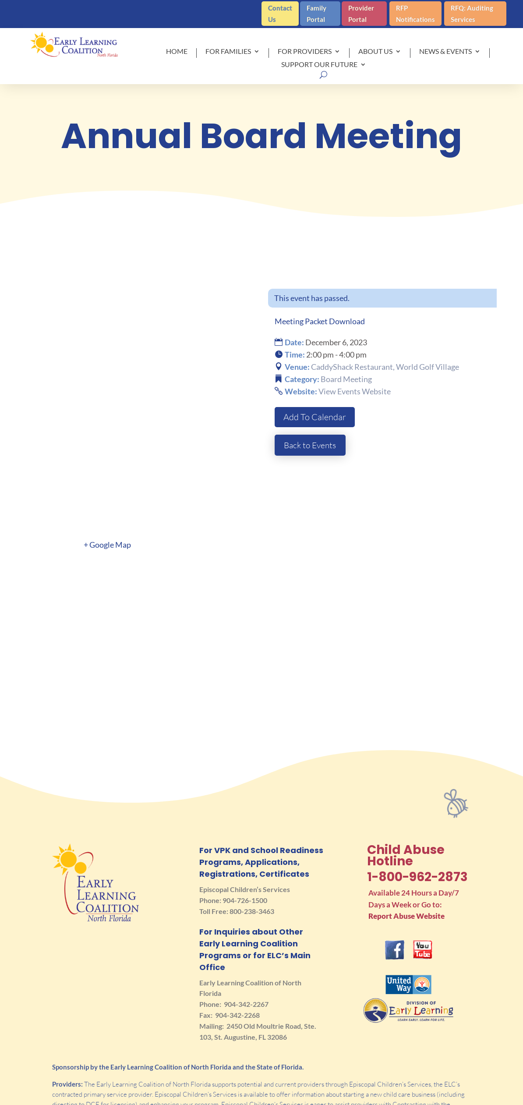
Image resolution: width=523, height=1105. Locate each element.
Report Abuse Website (406, 863)
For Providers (305, 51)
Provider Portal (361, 13)
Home (176, 51)
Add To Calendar (314, 416)
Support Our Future (319, 64)
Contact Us (280, 13)
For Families (228, 51)
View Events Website (354, 391)
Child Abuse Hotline (406, 802)
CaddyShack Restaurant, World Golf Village (385, 367)
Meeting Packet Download (320, 321)
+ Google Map (107, 491)
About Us (375, 51)
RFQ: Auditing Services (472, 13)
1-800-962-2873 (417, 823)
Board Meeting (346, 379)
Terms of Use (388, 1095)
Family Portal (316, 13)
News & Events (445, 51)
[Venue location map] (261, 574)
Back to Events (311, 444)
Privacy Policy (464, 1095)
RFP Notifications (415, 13)
